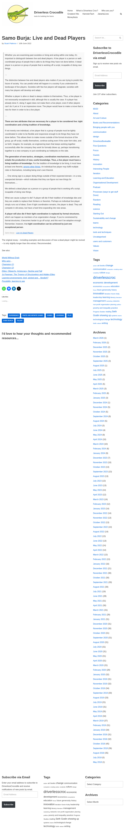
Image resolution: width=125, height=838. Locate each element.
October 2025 (99, 357)
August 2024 (98, 422)
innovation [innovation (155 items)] (98, 294)
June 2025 (97, 376)
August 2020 (98, 644)
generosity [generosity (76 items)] (106, 290)
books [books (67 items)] (102, 266)
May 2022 (97, 547)
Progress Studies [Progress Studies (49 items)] (99, 312)
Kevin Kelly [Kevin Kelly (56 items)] (115, 294)
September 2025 (100, 362)
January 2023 (99, 510)
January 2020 (99, 677)
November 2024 (100, 408)
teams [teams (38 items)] (120, 316)
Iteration (96, 174)
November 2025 (100, 353)
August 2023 (98, 478)
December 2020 (100, 626)
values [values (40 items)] (99, 324)
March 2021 (98, 612)
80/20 (95, 109)
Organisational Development (105, 183)
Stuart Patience (10, 43)
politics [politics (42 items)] (119, 305)
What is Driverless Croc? (87, 10)
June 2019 (97, 709)
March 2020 (98, 667)
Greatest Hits (73, 14)
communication (100, 132)
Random (97, 200)
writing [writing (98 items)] (105, 324)
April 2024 (97, 440)
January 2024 (99, 454)
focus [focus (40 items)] (94, 290)
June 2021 (97, 598)
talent (20, 322)
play (70, 316)
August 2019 (98, 700)
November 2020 (100, 630)
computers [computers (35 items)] (110, 270)
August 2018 (98, 755)
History (96, 160)
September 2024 (100, 417)
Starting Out (98, 214)
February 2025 (99, 394)
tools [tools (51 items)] (94, 324)
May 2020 (97, 658)
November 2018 (100, 741)
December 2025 (100, 348)
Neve (4, 835)
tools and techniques (102, 233)
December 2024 (100, 404)
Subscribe (100, 86)
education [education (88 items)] (115, 287)
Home (70, 10)
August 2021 (98, 589)
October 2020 (99, 635)
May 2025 (97, 380)
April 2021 (97, 607)
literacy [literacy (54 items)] (113, 298)
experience (14, 316)
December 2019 (100, 681)
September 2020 (100, 639)
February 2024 (99, 450)
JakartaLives (103, 14)
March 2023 (98, 501)
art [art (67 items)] (98, 266)
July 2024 (97, 427)
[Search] (121, 14)
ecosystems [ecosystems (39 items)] (106, 287)
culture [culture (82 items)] (102, 273)
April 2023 (97, 496)
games (50, 316)
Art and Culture (100, 118)
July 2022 (97, 538)
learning (60, 316)
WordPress (24, 835)
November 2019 (100, 686)
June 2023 (97, 487)
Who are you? (108, 10)
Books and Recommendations (106, 123)
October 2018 (99, 746)
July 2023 (97, 482)
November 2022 (100, 519)
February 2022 (99, 561)
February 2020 (99, 672)
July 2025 (97, 371)
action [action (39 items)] (95, 266)
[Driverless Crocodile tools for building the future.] (32, 14)
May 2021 (97, 603)
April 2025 (97, 385)
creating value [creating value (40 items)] (118, 270)
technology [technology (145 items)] (116, 320)
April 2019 (97, 718)
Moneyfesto (72, 17)
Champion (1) (8, 265)
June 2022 (97, 542)
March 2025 (98, 390)
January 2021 (99, 621)
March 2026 (98, 339)
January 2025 (99, 399)
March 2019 (98, 723)
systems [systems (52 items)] (114, 316)
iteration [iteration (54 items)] (108, 294)
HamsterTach (88, 14)
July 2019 (97, 704)
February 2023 (99, 505)
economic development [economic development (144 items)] (105, 283)
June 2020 (97, 653)
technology (98, 228)
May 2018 (97, 765)
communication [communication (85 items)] (99, 270)
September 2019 (100, 695)
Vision (95, 251)
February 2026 (99, 343)
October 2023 (99, 468)
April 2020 (97, 663)
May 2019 (97, 714)
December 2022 (100, 515)
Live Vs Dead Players (24, 234)
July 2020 (97, 649)
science (96, 209)
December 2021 (100, 570)
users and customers (102, 242)
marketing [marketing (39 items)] (109, 302)
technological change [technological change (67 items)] (101, 320)
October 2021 (99, 579)
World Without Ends (10, 259)
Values (96, 247)
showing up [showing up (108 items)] (105, 316)
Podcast (96, 188)
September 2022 (100, 528)
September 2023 (100, 473)
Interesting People (101, 169)
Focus (96, 151)
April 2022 (97, 552)
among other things (32, 167)
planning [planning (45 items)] (113, 305)
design (96, 137)
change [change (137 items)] (109, 266)
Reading (97, 205)
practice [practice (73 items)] (114, 308)
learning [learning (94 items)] (106, 298)
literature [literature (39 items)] (119, 298)
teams (96, 223)
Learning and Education (103, 178)
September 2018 (100, 751)
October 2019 (99, 691)
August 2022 (98, 533)
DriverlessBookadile (102, 141)
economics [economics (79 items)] (97, 287)
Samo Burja (8, 322)
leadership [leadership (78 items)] (97, 298)
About (95, 114)
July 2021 (97, 593)
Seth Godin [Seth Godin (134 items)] (61, 821)
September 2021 (100, 584)
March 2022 (98, 556)
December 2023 (100, 459)
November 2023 (100, 464)
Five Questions (99, 146)
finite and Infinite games (33, 316)
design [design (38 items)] (108, 273)
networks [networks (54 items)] (116, 302)
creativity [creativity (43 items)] (96, 273)
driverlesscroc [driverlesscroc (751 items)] (104, 278)
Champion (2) (8, 269)
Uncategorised (99, 237)
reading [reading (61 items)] (108, 312)
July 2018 (97, 760)
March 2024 (98, 445)
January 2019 (99, 732)
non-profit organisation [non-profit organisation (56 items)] (101, 305)
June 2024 (97, 431)
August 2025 (98, 366)
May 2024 (97, 436)
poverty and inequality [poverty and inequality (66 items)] (102, 309)
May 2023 (97, 491)
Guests (96, 155)
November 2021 (100, 575)
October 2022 (99, 524)
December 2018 (100, 737)
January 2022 (99, 565)
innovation (97, 165)
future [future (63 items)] (99, 290)
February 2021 (99, 616)
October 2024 (99, 413)
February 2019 (99, 727)
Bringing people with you (104, 127)
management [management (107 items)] (99, 301)
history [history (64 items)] (114, 290)
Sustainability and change (104, 219)
